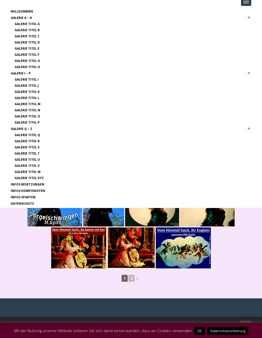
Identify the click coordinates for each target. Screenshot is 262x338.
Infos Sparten (23, 197)
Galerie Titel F (27, 54)
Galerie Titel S (27, 147)
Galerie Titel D (27, 42)
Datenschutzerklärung (227, 331)
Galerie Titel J (27, 85)
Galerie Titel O (27, 116)
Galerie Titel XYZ (29, 178)
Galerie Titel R (27, 141)
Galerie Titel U (27, 159)
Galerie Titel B (27, 30)
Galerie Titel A (27, 24)
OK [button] (199, 331)
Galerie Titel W (28, 172)
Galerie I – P (21, 73)
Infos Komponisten (28, 191)
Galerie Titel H (27, 67)
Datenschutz (22, 203)
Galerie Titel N (27, 110)
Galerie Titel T (27, 153)
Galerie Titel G (27, 61)
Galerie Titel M (27, 104)
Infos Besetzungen (27, 184)
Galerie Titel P (27, 122)
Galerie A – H (21, 18)
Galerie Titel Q (27, 135)
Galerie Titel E (27, 48)
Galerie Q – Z (21, 129)
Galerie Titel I (27, 79)
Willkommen (22, 11)
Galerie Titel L (27, 98)
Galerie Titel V (27, 165)
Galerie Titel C (27, 36)
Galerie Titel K (27, 92)
